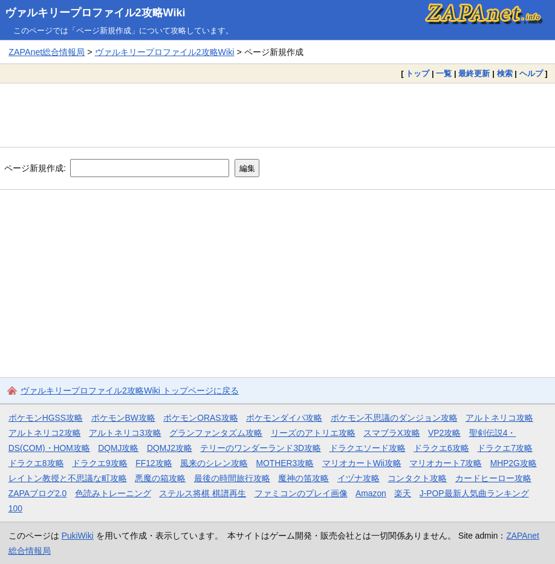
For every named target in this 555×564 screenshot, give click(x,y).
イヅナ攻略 (358, 478)
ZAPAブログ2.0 (37, 493)
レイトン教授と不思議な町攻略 (67, 478)
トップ (417, 73)
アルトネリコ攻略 (499, 418)
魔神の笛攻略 (303, 478)
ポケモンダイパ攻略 (284, 418)
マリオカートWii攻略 (361, 463)
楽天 (402, 493)
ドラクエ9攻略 (100, 463)
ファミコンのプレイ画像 (301, 493)
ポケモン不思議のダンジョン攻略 (394, 418)
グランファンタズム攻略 (215, 433)
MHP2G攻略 (513, 463)
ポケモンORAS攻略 (200, 418)
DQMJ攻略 (118, 448)
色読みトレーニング (113, 493)
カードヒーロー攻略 (493, 478)
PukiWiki (78, 535)
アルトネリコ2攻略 (44, 433)
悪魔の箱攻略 (160, 478)
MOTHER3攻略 (285, 463)
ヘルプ (531, 73)
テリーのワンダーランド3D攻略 (260, 448)
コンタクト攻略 (417, 478)
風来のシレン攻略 (214, 463)
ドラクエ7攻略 (505, 448)
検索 (505, 73)
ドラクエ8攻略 (36, 463)
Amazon (370, 493)
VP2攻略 (444, 433)
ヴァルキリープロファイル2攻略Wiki (95, 13)
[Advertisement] (277, 115)
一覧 (444, 73)
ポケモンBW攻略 (123, 418)
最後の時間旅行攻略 (232, 478)
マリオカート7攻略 (445, 463)
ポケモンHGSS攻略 (45, 418)
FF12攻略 (153, 463)
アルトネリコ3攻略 (125, 433)
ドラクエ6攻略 (441, 448)
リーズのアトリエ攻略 (313, 433)
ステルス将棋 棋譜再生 (202, 493)
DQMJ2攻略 (169, 448)
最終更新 (474, 73)
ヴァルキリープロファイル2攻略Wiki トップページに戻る (130, 390)
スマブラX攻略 (391, 433)
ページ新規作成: (35, 168)
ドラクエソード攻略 (367, 448)
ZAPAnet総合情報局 (46, 52)
